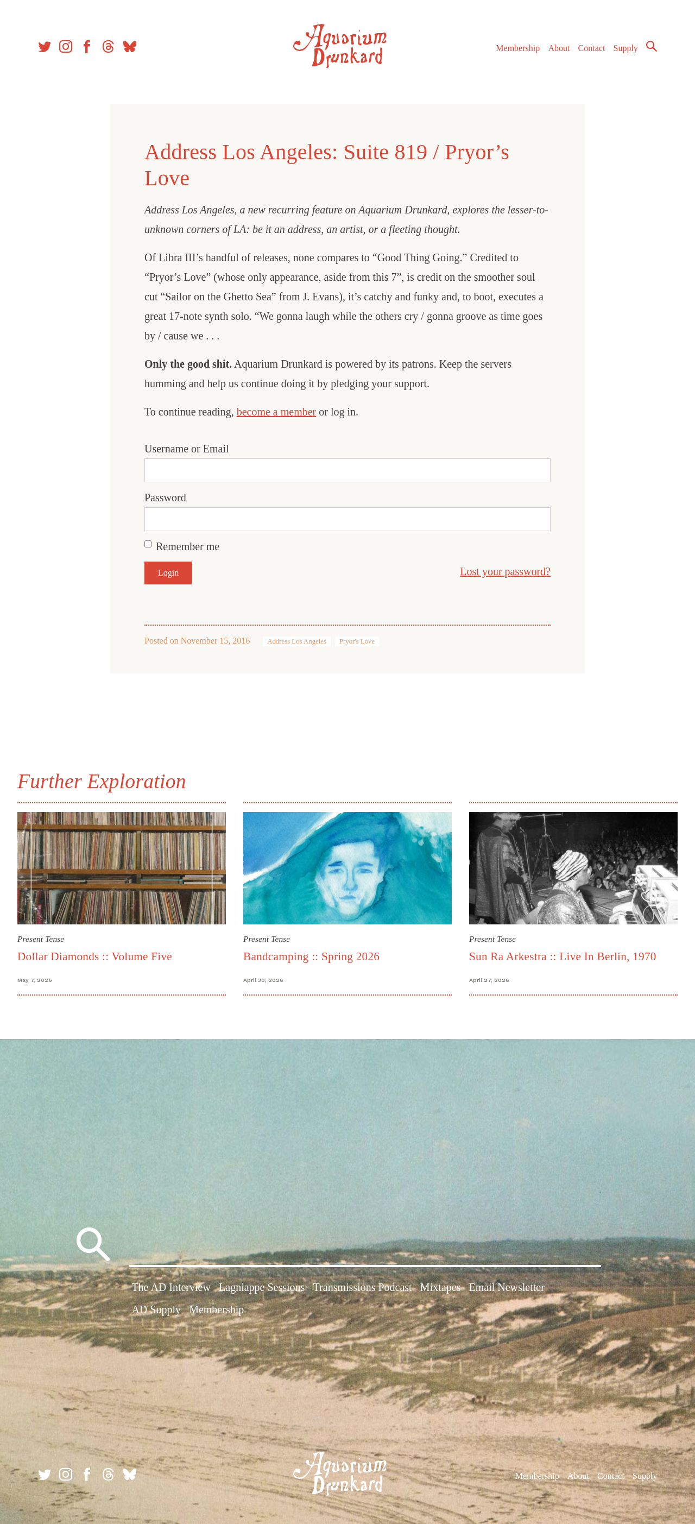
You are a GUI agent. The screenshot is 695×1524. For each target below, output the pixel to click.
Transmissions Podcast (362, 1287)
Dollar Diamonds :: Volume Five (94, 956)
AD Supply (156, 1309)
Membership (518, 48)
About (559, 48)
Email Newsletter (506, 1287)
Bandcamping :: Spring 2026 (311, 956)
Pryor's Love (357, 641)
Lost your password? (505, 571)
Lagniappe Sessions (262, 1287)
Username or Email (186, 449)
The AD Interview (171, 1287)
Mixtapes (440, 1287)
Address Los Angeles (296, 641)
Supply (626, 48)
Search (651, 46)
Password (165, 497)
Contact (591, 48)
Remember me (187, 546)
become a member (277, 412)
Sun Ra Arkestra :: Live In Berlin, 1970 (562, 956)
